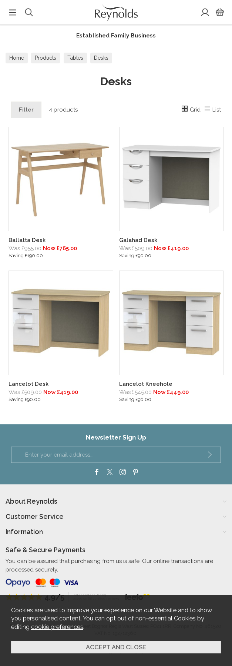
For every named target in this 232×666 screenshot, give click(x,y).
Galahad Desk (138, 240)
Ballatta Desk (27, 240)
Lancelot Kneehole (145, 384)
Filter (26, 109)
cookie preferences (57, 626)
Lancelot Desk (28, 384)
